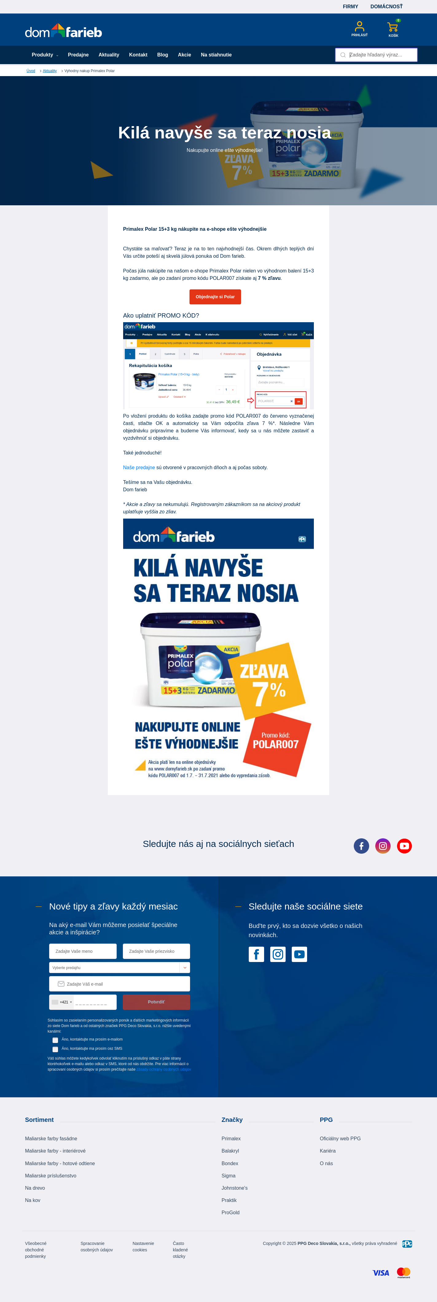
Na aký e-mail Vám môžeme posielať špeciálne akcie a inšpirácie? (113, 928)
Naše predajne (139, 467)
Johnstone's (235, 1188)
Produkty (45, 54)
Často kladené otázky (180, 1250)
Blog (162, 54)
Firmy (350, 6)
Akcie (184, 54)
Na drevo (35, 1188)
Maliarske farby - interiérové (55, 1150)
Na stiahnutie (216, 54)
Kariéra (328, 1150)
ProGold (231, 1212)
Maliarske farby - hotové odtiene (60, 1163)
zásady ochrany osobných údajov (164, 1069)
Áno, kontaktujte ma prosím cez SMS (92, 1048)
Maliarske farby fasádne (51, 1138)
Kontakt (138, 54)
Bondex (230, 1163)
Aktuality (109, 54)
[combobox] (376, 55)
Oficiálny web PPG (340, 1138)
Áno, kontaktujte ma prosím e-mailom (92, 1039)
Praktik (229, 1200)
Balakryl (230, 1150)
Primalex (231, 1138)
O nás (326, 1163)
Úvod (31, 71)
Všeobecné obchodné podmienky (36, 1250)
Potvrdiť (156, 1001)
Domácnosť (387, 6)
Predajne (78, 54)
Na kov (33, 1200)
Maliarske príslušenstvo (50, 1175)
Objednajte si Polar (215, 296)
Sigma (229, 1175)
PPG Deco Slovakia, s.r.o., (324, 1243)
